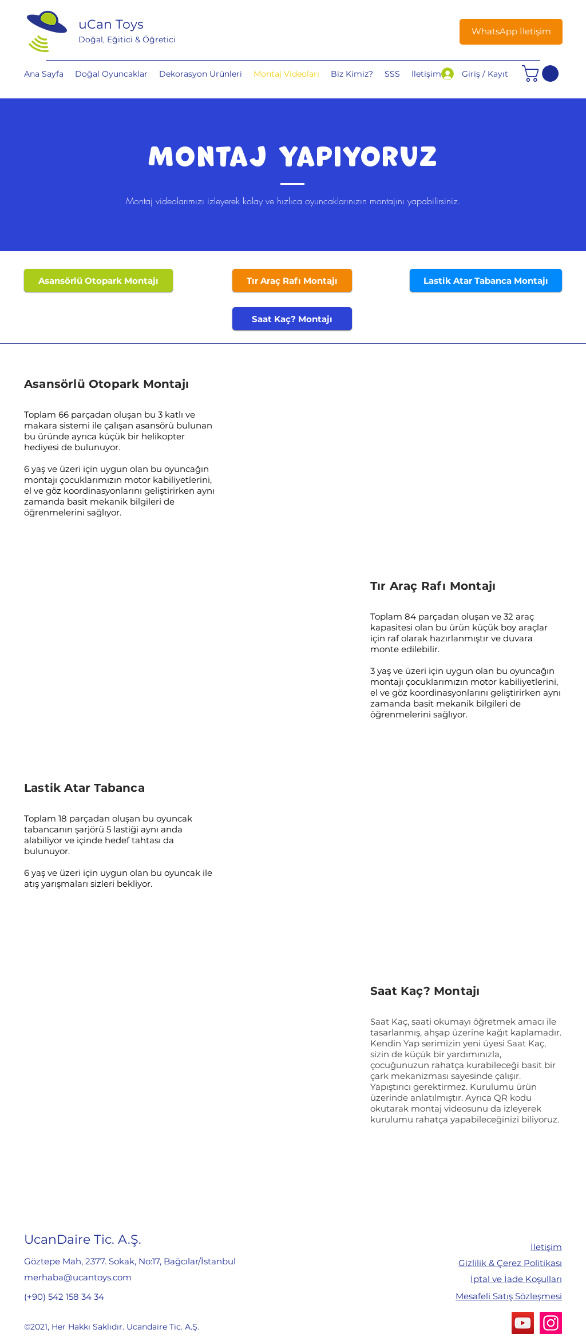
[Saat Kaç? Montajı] (292, 318)
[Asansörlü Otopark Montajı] (98, 280)
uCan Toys (111, 24)
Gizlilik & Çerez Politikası (510, 1262)
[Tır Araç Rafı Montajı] (292, 280)
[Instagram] (551, 1323)
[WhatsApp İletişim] (511, 32)
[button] (542, 73)
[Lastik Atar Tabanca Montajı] (486, 280)
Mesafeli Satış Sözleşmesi (509, 1296)
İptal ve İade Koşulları (516, 1278)
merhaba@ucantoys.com (78, 1277)
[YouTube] (523, 1323)
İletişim (546, 1246)
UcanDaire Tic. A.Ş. (82, 1239)
